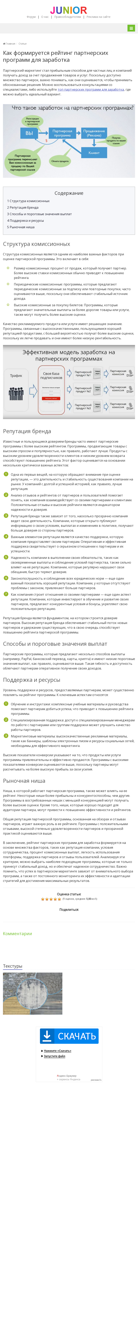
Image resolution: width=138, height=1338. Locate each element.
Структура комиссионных (28, 201)
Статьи (23, 43)
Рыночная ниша (20, 227)
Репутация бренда (22, 207)
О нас (45, 17)
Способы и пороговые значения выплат (39, 214)
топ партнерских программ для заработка (91, 89)
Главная (9, 43)
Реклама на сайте (98, 17)
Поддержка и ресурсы (25, 220)
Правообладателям (67, 17)
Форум (31, 17)
